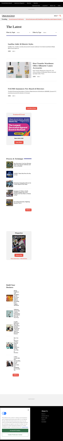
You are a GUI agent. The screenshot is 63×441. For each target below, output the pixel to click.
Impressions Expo (36, 5)
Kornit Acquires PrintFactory (16, 19)
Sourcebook (43, 421)
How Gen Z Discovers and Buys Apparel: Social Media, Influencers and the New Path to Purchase (16, 345)
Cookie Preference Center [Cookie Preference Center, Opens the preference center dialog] (15, 434)
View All (28, 209)
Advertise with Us (45, 415)
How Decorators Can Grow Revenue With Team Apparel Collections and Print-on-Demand (22, 165)
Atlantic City (52, 5)
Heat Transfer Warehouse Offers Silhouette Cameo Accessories (43, 65)
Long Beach (45, 5)
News (9, 51)
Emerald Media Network (7, 3)
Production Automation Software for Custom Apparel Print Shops (22, 183)
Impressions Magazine (19, 3)
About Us (43, 413)
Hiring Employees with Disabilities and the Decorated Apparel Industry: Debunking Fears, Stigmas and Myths (16, 298)
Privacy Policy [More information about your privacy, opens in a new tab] (25, 427)
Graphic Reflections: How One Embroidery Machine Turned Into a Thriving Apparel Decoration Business (17, 327)
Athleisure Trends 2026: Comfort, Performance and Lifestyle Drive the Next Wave (17, 313)
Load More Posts (31, 108)
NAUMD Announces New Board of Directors (26, 89)
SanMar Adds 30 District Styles (20, 44)
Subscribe (35, 3)
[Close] (28, 410)
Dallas (59, 5)
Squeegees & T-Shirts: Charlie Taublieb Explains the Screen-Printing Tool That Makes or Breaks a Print (22, 193)
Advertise (29, 3)
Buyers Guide (44, 417)
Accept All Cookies (15, 430)
